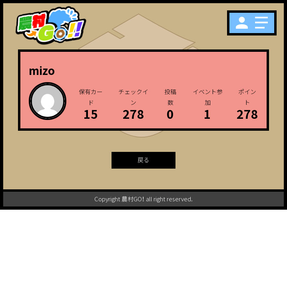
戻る (143, 159)
